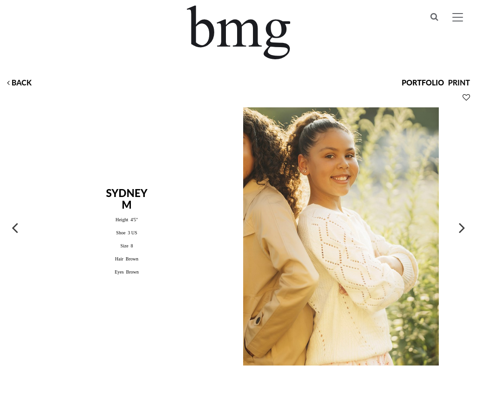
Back (19, 82)
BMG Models (238, 32)
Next (462, 227)
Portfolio (423, 82)
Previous (15, 227)
